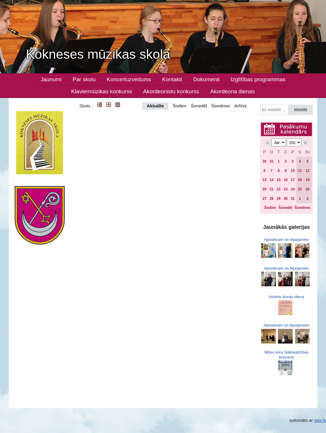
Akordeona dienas (232, 91)
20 (264, 189)
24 (293, 189)
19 (308, 180)
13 (264, 180)
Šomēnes (220, 105)
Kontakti (172, 79)
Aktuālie (155, 105)
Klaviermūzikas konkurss (101, 91)
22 (279, 189)
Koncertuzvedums (129, 79)
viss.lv (320, 420)
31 (271, 161)
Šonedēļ (199, 105)
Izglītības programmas (258, 79)
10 (293, 171)
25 (300, 189)
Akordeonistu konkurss (171, 91)
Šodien (180, 105)
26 (308, 189)
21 (271, 189)
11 (300, 171)
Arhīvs (240, 105)
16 (286, 180)
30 (264, 161)
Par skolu (84, 79)
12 (308, 171)
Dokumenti (206, 79)
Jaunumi (51, 79)
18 (300, 180)
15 (279, 180)
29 (279, 199)
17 (293, 180)
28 (271, 199)
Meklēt (300, 109)
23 (286, 189)
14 (271, 180)
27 (264, 199)
